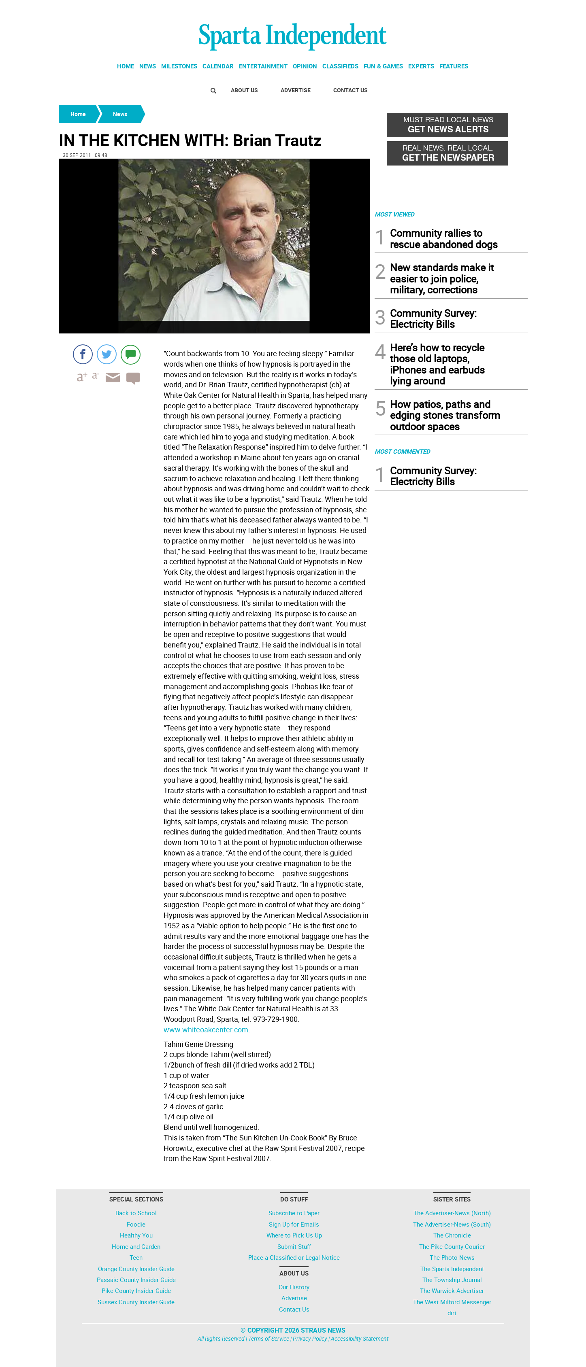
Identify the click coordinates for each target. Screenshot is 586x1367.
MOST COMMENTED (402, 451)
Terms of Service (268, 1338)
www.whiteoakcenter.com (206, 1029)
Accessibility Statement (360, 1338)
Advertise (296, 90)
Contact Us (350, 90)
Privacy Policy (310, 1338)
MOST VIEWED (394, 214)
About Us (244, 90)
